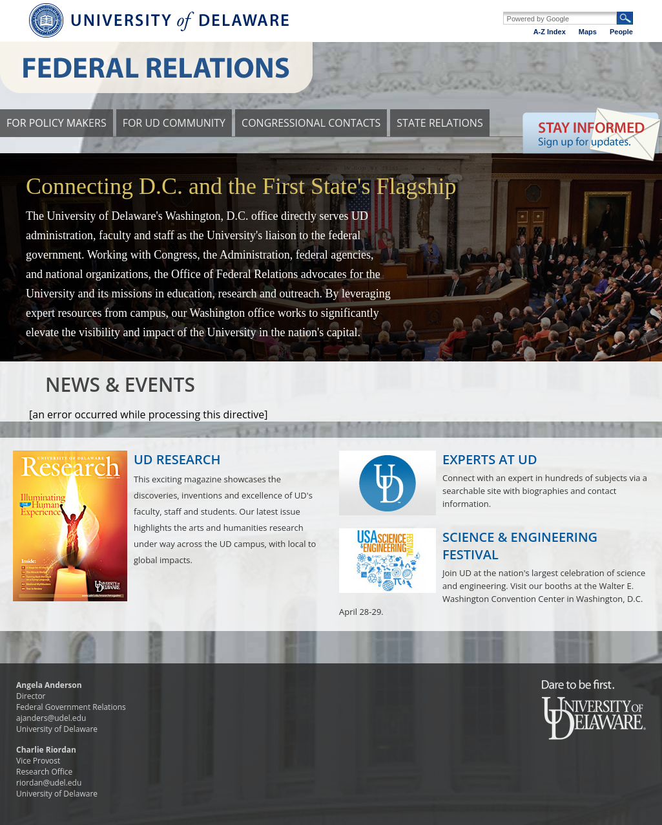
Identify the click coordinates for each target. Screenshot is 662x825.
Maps (588, 32)
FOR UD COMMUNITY (174, 123)
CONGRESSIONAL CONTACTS (311, 123)
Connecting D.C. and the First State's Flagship (241, 186)
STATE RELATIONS (439, 123)
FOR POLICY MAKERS (56, 123)
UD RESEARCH (177, 459)
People (621, 32)
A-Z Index (549, 32)
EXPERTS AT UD (489, 459)
